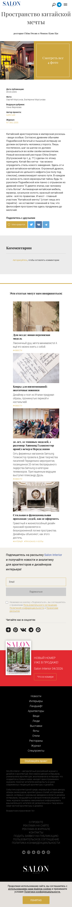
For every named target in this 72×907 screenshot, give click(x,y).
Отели (36, 735)
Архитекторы (36, 711)
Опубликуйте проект (36, 761)
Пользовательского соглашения (40, 605)
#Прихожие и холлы (33, 541)
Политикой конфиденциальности (27, 608)
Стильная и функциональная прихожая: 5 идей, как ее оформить (36, 516)
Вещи (36, 715)
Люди (36, 720)
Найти (54, 4)
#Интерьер (18, 541)
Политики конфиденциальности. (42, 891)
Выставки (36, 725)
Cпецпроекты (36, 750)
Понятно (36, 900)
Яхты (36, 730)
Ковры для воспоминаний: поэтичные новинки (30, 388)
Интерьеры (36, 701)
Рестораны (36, 740)
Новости (36, 696)
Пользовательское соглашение (36, 839)
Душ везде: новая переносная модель (31, 336)
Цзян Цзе (10, 115)
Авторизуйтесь (20, 260)
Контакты (36, 832)
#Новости (17, 350)
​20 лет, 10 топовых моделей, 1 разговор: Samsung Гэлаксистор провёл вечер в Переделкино (33, 445)
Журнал (36, 745)
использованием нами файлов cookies (29, 888)
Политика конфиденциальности (36, 842)
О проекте (36, 822)
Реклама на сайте (36, 825)
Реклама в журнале (36, 829)
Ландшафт (36, 706)
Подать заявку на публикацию (36, 835)
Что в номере (45, 676)
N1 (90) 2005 (12, 122)
